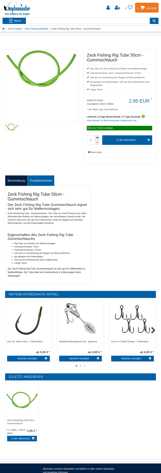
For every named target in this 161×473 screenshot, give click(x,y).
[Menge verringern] (97, 142)
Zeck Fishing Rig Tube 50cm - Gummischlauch (21, 422)
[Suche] (154, 21)
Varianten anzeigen (32, 358)
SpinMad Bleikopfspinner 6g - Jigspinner (78, 341)
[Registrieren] (118, 8)
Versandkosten (111, 109)
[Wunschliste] (129, 8)
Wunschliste (95, 152)
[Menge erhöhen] (97, 137)
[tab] (16, 180)
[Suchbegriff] (89, 21)
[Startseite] (3, 28)
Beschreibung (16, 180)
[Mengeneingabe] (91, 140)
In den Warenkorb (133, 140)
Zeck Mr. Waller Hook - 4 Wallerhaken (25, 341)
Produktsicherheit (41, 180)
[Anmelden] (108, 8)
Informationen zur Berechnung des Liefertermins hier (112, 120)
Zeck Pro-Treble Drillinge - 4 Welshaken (130, 341)
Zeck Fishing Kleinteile (36, 28)
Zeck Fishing (15, 28)
